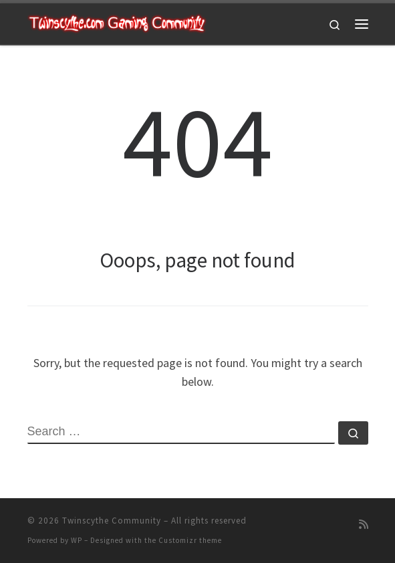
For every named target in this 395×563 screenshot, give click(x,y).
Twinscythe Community (111, 520)
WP (76, 540)
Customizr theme (190, 540)
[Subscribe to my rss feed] (363, 524)
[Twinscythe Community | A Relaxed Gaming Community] (117, 22)
